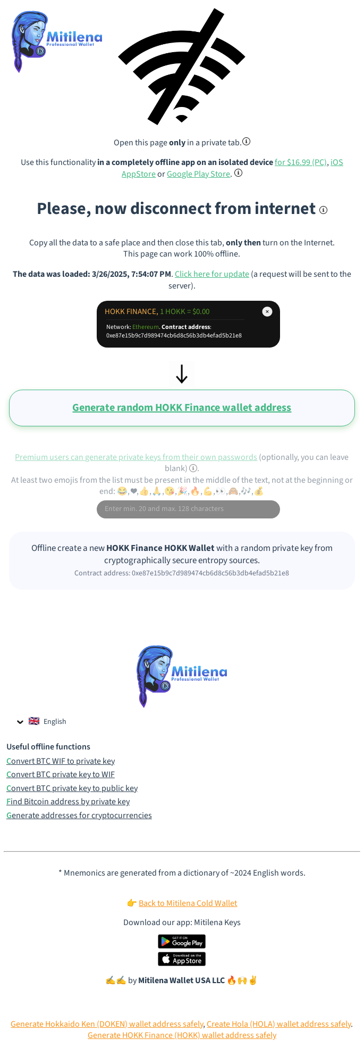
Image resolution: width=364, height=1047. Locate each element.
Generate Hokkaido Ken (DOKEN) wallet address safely (107, 1024)
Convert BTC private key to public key (72, 788)
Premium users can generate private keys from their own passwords (136, 457)
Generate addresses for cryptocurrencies (79, 815)
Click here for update (212, 274)
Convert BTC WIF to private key (60, 761)
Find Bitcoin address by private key (68, 801)
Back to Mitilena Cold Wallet (188, 903)
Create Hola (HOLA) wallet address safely (279, 1024)
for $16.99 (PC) (301, 162)
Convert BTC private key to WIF (60, 774)
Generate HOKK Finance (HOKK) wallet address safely (182, 1035)
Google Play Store (198, 174)
